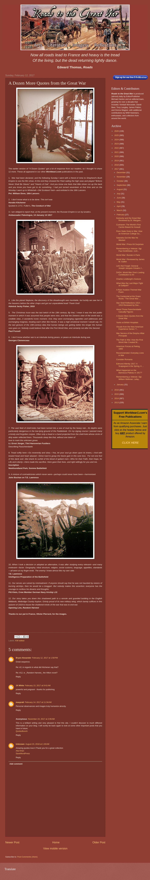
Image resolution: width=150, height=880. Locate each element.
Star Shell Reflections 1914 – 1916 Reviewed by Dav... (128, 304)
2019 (116, 160)
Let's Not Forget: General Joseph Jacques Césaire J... (129, 267)
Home (56, 842)
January (120, 384)
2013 (116, 402)
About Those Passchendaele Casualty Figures (128, 310)
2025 (116, 135)
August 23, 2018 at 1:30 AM (37, 744)
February (121, 214)
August (120, 189)
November (121, 177)
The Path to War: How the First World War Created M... (129, 341)
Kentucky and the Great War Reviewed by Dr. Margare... (129, 219)
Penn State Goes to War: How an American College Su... (129, 232)
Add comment (15, 764)
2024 (116, 139)
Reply (18, 677)
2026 (116, 131)
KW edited (19, 640)
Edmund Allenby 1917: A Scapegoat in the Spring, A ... (130, 365)
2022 (116, 148)
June (119, 198)
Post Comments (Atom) (27, 857)
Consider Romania (124, 359)
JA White (20, 685)
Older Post (98, 842)
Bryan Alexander (23, 658)
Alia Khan (20, 751)
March (120, 210)
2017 (116, 169)
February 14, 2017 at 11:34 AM (38, 702)
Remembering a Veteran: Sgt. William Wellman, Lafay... (129, 378)
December (121, 172)
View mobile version (55, 848)
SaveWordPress (23, 753)
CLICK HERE (130, 442)
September (122, 185)
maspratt (20, 702)
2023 (116, 144)
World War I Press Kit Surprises (129, 244)
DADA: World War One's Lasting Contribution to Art (130, 273)
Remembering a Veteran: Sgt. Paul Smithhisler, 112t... (129, 249)
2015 (116, 394)
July (119, 193)
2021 (116, 152)
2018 (116, 165)
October (120, 181)
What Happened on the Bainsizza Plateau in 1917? (129, 371)
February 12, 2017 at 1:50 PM (45, 658)
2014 (116, 398)
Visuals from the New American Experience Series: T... (129, 328)
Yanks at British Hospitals (127, 322)
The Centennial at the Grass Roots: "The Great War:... (128, 297)
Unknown (20, 744)
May (119, 202)
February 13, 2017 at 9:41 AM (38, 685)
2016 (116, 390)
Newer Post (12, 842)
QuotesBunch (22, 731)
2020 (116, 156)
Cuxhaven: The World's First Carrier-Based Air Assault (128, 225)
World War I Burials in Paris (128, 255)
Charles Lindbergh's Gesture (128, 279)
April (119, 206)
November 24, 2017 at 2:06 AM (41, 719)
